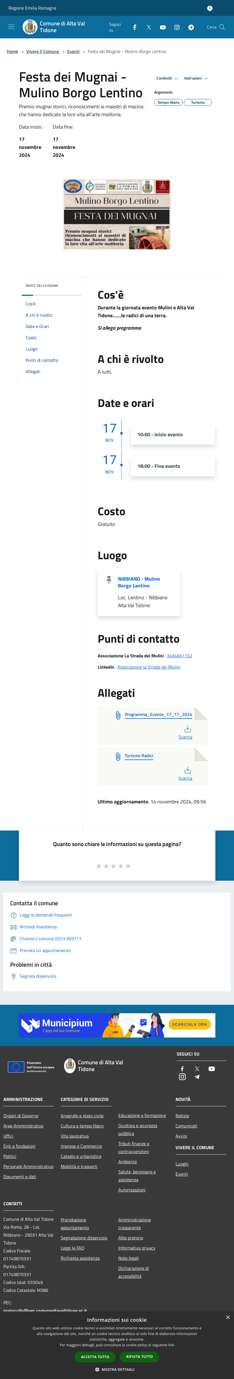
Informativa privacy (137, 1247)
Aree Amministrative (23, 1125)
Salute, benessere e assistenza (137, 1175)
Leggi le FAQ (72, 1247)
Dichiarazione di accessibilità (133, 1272)
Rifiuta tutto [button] (139, 1356)
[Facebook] (132, 27)
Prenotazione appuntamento (75, 1223)
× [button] (228, 1318)
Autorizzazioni (132, 1189)
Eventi (73, 51)
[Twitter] (146, 27)
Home (12, 51)
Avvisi (181, 1136)
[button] (117, 1369)
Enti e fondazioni (19, 1146)
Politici (9, 1156)
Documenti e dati (19, 1176)
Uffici (8, 1136)
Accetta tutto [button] (95, 1356)
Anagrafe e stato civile (82, 1115)
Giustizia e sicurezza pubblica (137, 1129)
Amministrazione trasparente (134, 1223)
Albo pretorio (130, 1237)
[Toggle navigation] (11, 26)
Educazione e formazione (142, 1115)
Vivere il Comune (43, 51)
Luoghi (182, 1163)
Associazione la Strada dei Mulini (148, 667)
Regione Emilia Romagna (32, 8)
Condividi (168, 78)
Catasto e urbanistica (81, 1156)
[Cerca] (222, 27)
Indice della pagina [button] (42, 285)
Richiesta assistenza (80, 1258)
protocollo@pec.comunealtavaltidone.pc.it (45, 1310)
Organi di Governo (20, 1115)
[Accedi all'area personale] (210, 8)
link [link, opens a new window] (171, 1345)
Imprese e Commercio (81, 1146)
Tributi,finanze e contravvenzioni (133, 1147)
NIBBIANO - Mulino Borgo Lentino (139, 582)
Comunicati (186, 1125)
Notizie (182, 1115)
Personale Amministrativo (28, 1166)
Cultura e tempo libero (82, 1125)
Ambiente (127, 1161)
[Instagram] (174, 27)
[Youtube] (160, 27)
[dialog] (117, 1345)
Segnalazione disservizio (84, 1237)
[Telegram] (188, 27)
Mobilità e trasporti (79, 1166)
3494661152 (179, 655)
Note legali (128, 1258)
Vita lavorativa (75, 1136)
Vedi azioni (196, 78)
